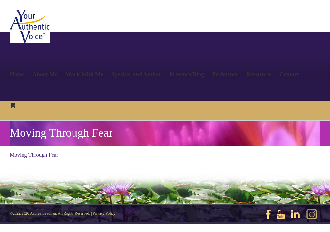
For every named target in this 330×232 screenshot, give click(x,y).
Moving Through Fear (34, 155)
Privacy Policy (104, 213)
